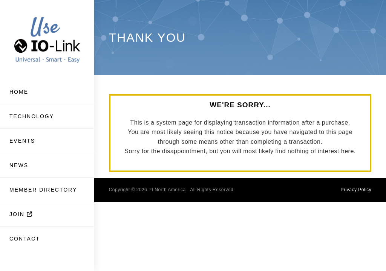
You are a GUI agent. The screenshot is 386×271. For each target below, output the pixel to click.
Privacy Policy (356, 189)
